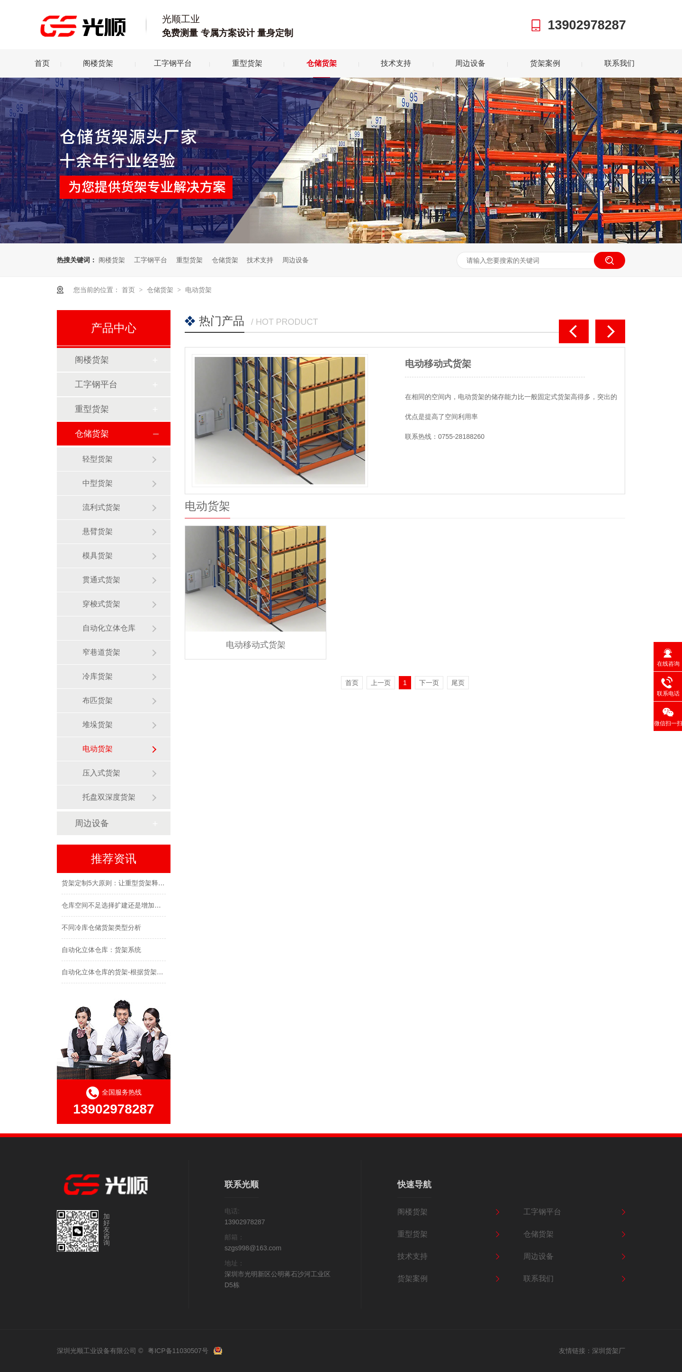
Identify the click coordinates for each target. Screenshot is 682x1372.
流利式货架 (101, 507)
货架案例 (545, 63)
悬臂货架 (97, 531)
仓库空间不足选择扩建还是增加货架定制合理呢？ (134, 906)
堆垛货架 (97, 725)
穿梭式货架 (101, 604)
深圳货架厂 (608, 1350)
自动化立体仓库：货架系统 (101, 950)
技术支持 (396, 63)
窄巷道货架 (101, 652)
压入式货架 (101, 773)
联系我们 (619, 63)
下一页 (429, 682)
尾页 (458, 682)
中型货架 (97, 483)
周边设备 (470, 63)
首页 (42, 63)
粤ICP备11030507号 (178, 1350)
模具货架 (97, 556)
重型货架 (247, 63)
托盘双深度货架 (108, 797)
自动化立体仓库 (108, 628)
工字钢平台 (173, 63)
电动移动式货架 (438, 363)
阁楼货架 (98, 63)
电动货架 (198, 290)
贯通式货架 (101, 580)
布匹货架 (97, 700)
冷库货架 (97, 676)
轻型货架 (97, 459)
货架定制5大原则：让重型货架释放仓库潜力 (126, 884)
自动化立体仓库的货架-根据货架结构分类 (122, 973)
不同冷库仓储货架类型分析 (101, 928)
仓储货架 (321, 63)
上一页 (381, 682)
